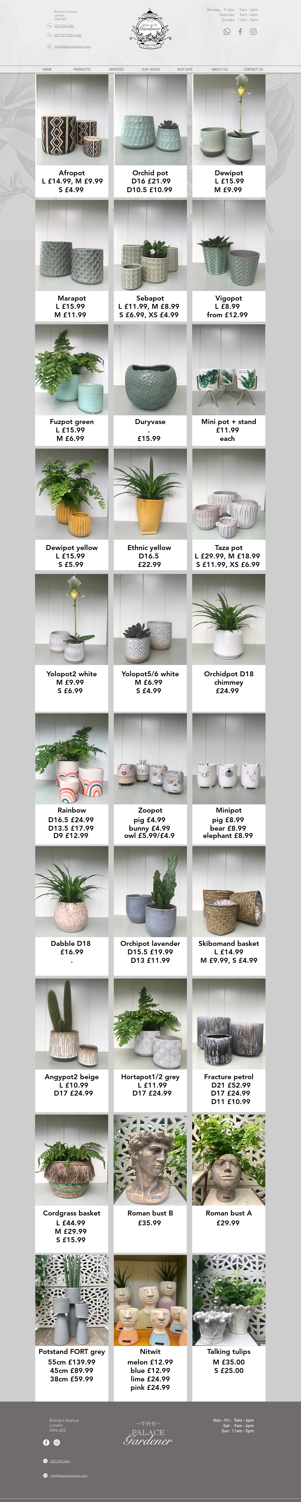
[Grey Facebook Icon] (240, 31)
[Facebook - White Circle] (46, 1442)
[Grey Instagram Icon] (253, 31)
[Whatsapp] (227, 31)
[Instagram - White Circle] (57, 1442)
